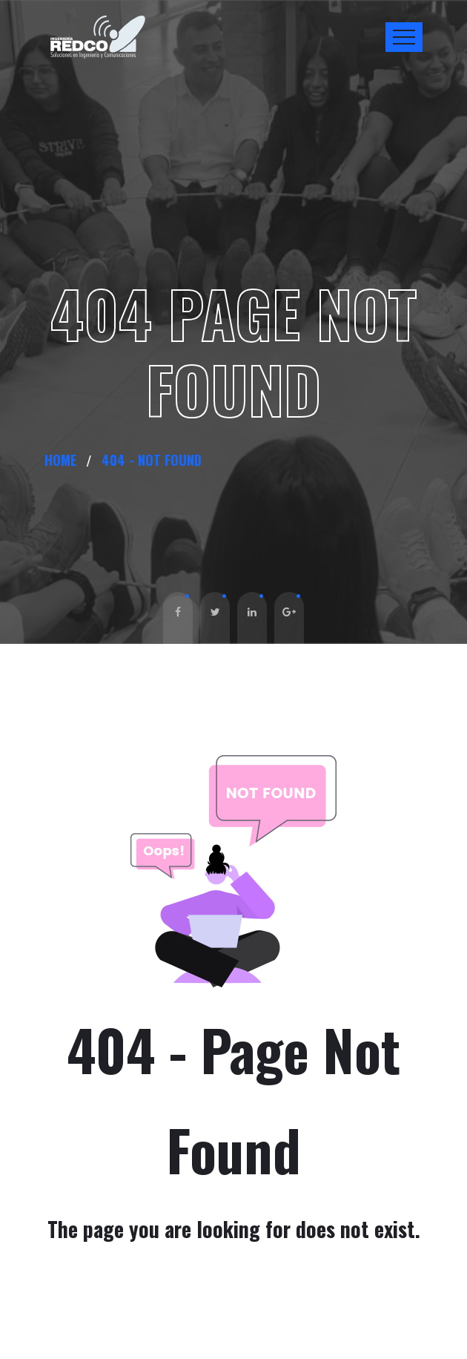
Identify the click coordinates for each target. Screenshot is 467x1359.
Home (64, 460)
